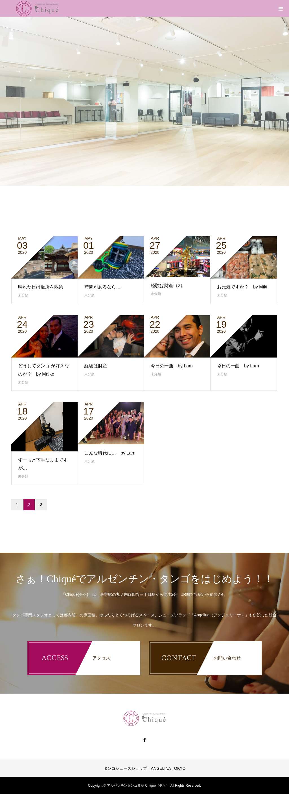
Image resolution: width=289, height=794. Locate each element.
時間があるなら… (102, 286)
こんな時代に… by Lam (109, 453)
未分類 (23, 295)
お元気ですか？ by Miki (242, 286)
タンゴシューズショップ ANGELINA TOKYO (144, 768)
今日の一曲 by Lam (171, 365)
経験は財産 (95, 365)
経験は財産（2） (168, 285)
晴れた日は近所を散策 (40, 286)
